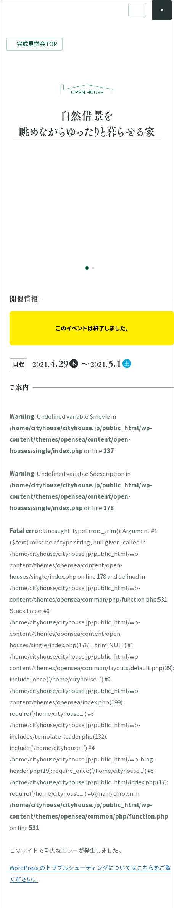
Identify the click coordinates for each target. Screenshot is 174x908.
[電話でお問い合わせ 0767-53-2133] (131, 16)
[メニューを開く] (155, 16)
